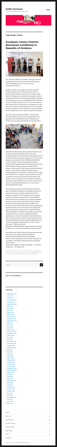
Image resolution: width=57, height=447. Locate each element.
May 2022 (10, 339)
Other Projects (10, 427)
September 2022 (12, 333)
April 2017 (10, 378)
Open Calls (9, 430)
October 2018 (11, 366)
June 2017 (10, 374)
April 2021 (10, 356)
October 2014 (11, 391)
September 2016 (11, 380)
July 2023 (9, 323)
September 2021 (11, 347)
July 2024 (10, 306)
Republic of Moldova (20, 253)
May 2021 (10, 354)
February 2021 (11, 360)
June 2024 (10, 308)
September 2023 (12, 320)
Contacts (8, 438)
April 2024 (10, 312)
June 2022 (10, 337)
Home (7, 412)
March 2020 (10, 362)
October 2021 (11, 345)
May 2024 (10, 310)
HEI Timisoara (10, 419)
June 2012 (10, 401)
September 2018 (12, 368)
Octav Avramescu (10, 253)
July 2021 (9, 349)
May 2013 (10, 399)
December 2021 (11, 341)
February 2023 (11, 331)
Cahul (11, 252)
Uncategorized (15, 250)
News (7, 434)
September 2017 (11, 370)
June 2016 (10, 383)
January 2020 (11, 364)
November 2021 (11, 343)
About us (8, 416)
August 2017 (10, 372)
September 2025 (12, 294)
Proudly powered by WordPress (22, 442)
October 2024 (11, 302)
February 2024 (11, 316)
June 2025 (10, 296)
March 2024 (10, 314)
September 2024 (12, 304)
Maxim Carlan (24, 252)
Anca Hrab (33, 250)
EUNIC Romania (14, 9)
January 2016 (11, 387)
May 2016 (10, 385)
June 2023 (10, 325)
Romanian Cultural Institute (31, 253)
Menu (48, 10)
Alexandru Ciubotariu (25, 250)
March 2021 (10, 358)
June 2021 (10, 352)
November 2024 (11, 300)
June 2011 (9, 403)
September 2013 (11, 397)
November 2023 (11, 318)
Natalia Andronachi (37, 252)
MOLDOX (30, 252)
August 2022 (10, 335)
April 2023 (10, 329)
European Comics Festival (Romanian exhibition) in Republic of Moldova (22, 45)
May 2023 (10, 327)
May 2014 (10, 395)
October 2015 (11, 389)
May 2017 (10, 376)
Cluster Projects (10, 423)
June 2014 (10, 393)
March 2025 (10, 298)
